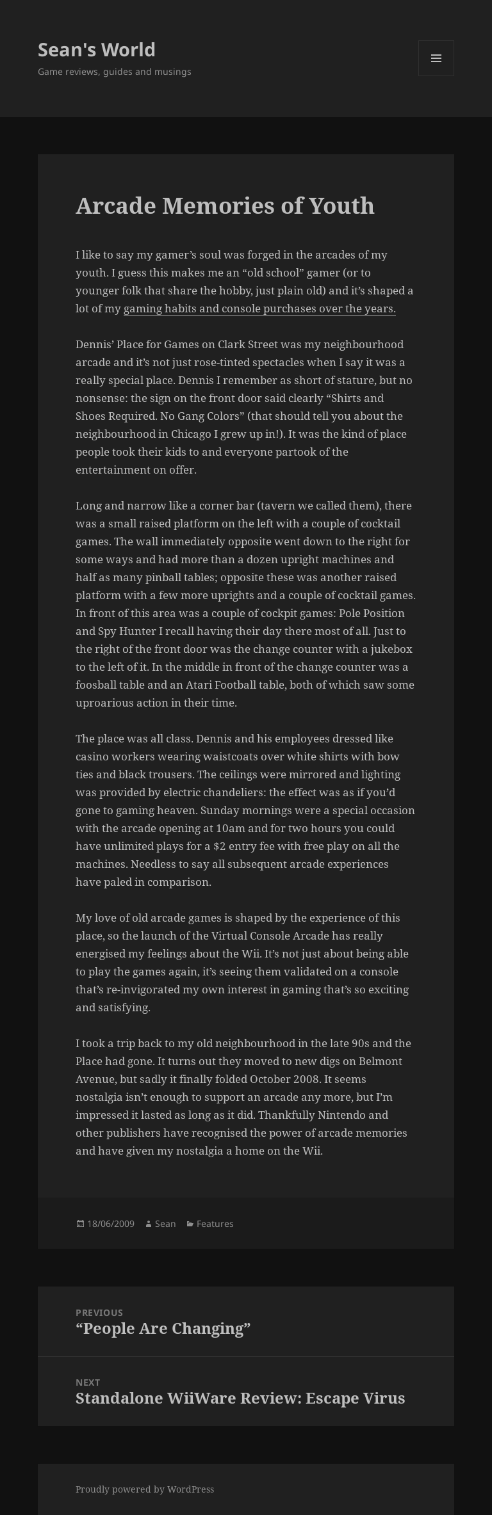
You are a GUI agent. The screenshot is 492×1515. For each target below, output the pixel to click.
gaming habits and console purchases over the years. (260, 308)
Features (215, 1223)
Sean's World (97, 48)
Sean (165, 1223)
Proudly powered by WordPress (145, 1489)
